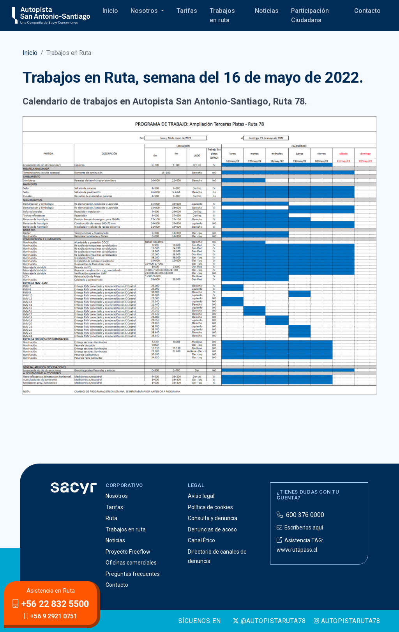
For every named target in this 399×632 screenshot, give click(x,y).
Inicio (110, 10)
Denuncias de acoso (212, 529)
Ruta (111, 518)
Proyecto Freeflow (128, 552)
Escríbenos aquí (300, 527)
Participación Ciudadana (310, 15)
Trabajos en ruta (222, 15)
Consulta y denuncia (212, 518)
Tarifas (187, 10)
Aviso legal (201, 496)
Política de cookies (210, 507)
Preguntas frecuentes (133, 574)
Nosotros (117, 496)
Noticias (267, 10)
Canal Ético (201, 540)
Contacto (367, 10)
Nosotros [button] (145, 10)
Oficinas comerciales (131, 562)
